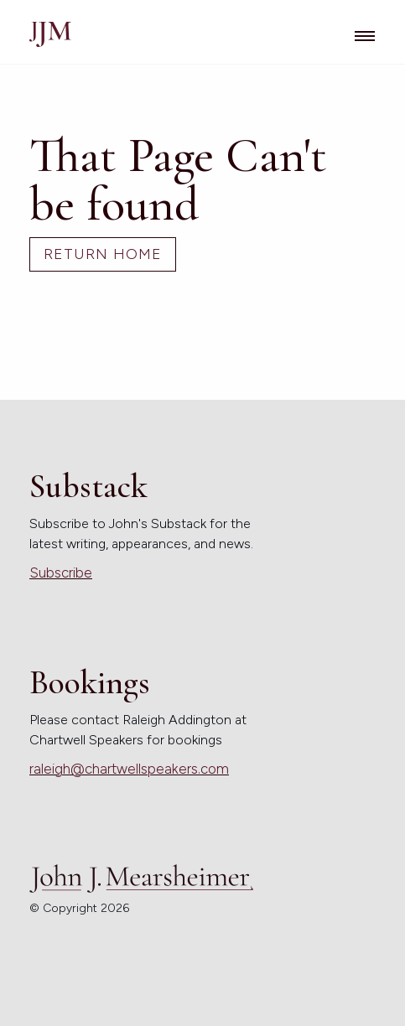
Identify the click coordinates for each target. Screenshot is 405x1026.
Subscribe (60, 572)
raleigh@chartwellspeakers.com (129, 768)
